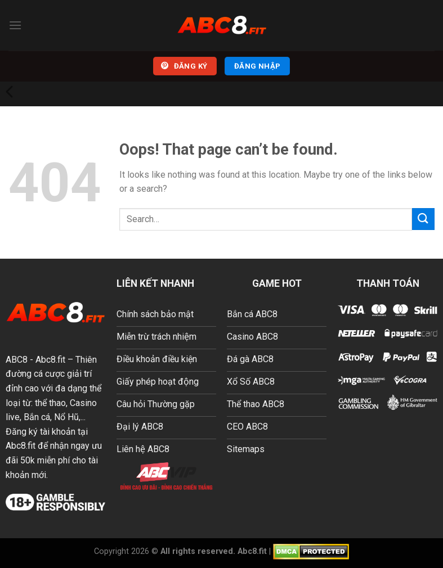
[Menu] (15, 25)
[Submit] (423, 219)
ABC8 (17, 359)
